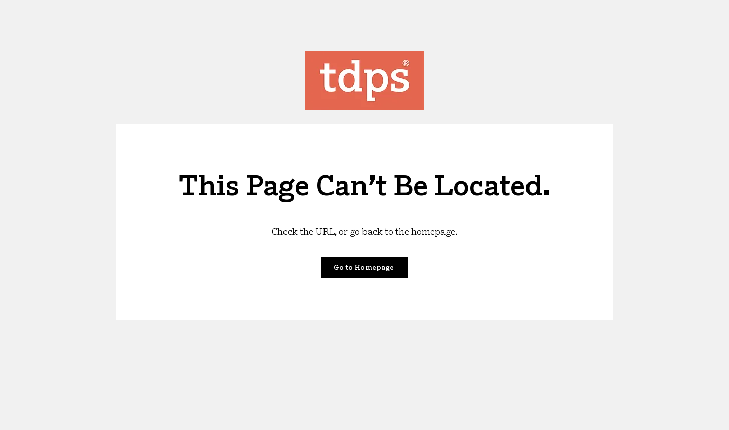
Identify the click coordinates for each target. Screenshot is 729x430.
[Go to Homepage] (364, 267)
